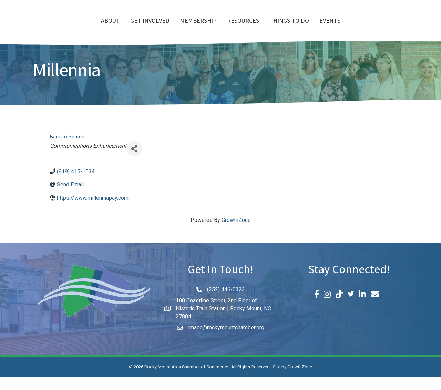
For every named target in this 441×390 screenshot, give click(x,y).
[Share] (134, 161)
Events (369, 27)
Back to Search (67, 150)
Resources (283, 27)
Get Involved (110, 27)
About (70, 27)
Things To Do (329, 27)
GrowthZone (236, 232)
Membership (158, 27)
